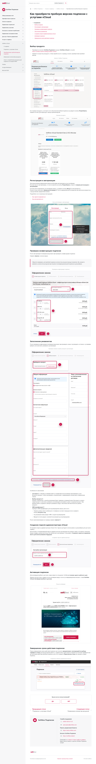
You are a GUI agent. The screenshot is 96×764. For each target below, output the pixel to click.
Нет (69, 701)
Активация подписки (40, 36)
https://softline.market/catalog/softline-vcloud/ (44, 51)
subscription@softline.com (70, 724)
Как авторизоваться (37, 199)
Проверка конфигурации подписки (43, 29)
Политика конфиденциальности (38, 758)
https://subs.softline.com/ (69, 730)
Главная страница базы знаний (65, 758)
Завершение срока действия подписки (44, 38)
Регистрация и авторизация (41, 27)
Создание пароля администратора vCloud (45, 33)
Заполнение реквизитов (41, 31)
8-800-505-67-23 (68, 721)
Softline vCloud (60, 8)
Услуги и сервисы (49, 8)
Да (53, 701)
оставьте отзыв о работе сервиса (76, 739)
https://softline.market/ (69, 736)
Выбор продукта (39, 24)
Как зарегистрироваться (39, 197)
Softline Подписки (38, 8)
